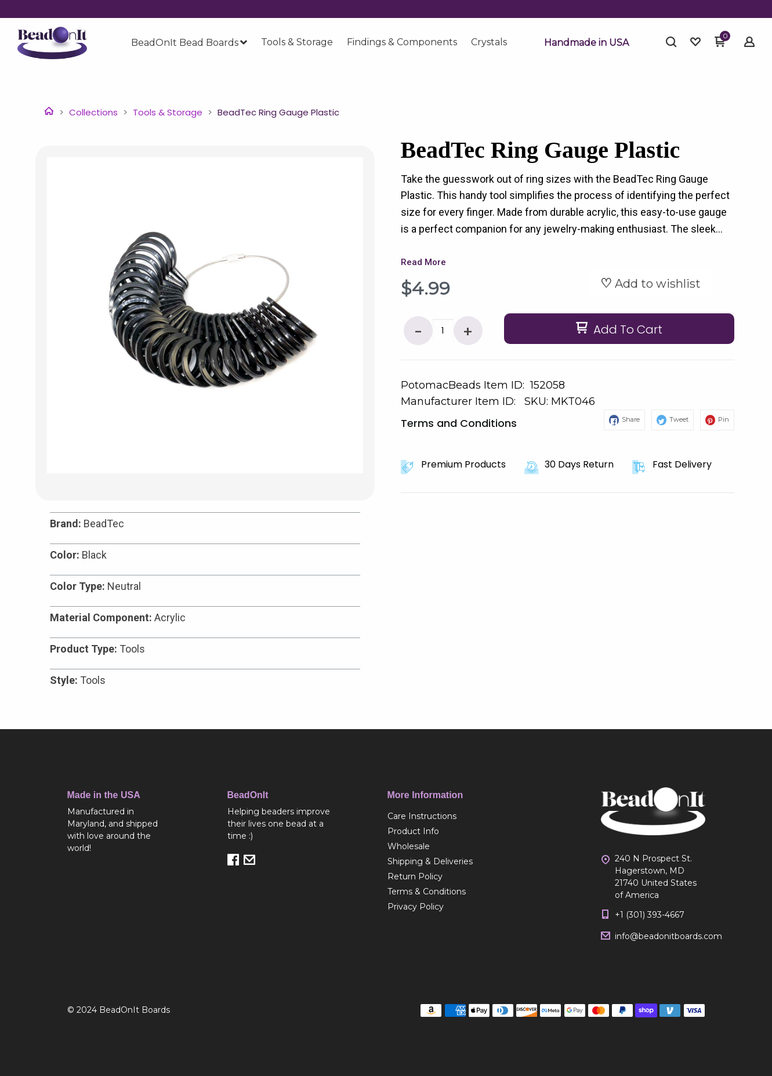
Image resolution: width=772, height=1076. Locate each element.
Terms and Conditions (459, 423)
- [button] (418, 332)
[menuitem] (189, 43)
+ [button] (467, 332)
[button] (586, 43)
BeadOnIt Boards (134, 1010)
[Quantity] (443, 330)
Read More (423, 262)
